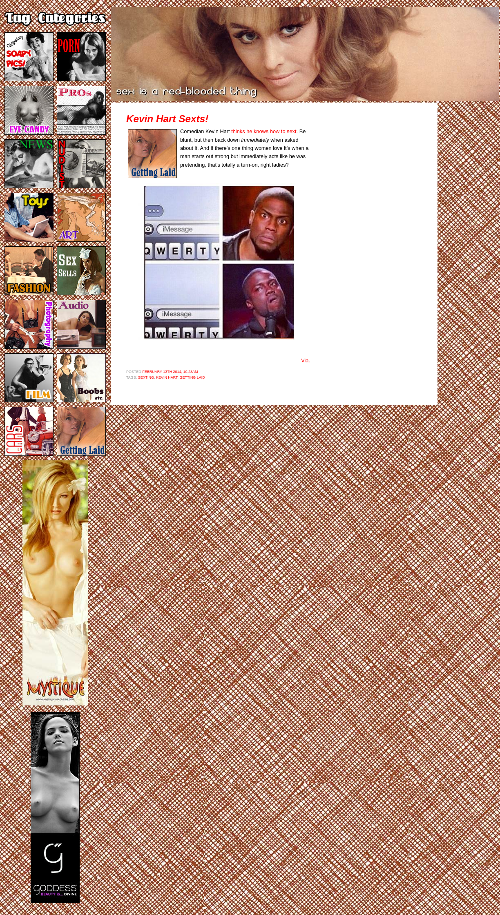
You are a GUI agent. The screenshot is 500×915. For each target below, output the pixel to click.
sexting (146, 377)
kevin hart (167, 377)
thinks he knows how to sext (263, 131)
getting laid (192, 377)
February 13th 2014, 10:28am (170, 372)
